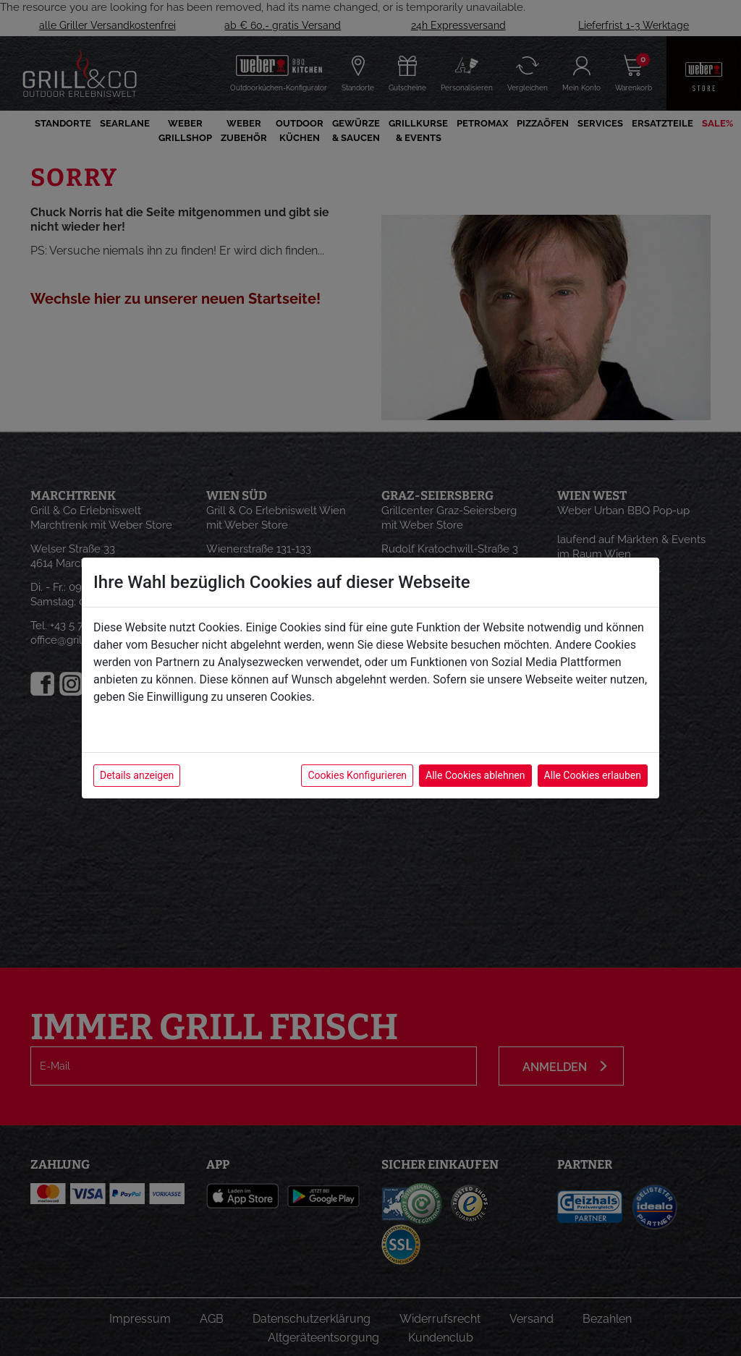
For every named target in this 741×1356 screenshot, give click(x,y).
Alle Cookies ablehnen (475, 775)
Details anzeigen (137, 775)
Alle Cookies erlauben (592, 775)
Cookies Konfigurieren (357, 775)
